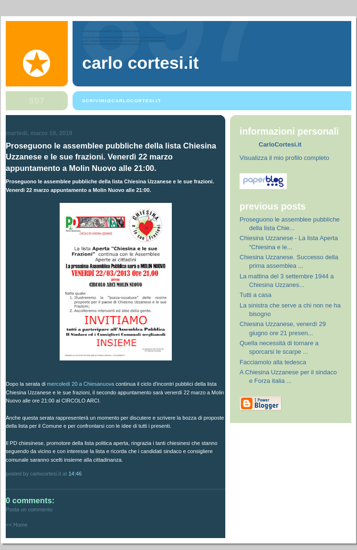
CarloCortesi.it (280, 144)
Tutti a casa (256, 294)
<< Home (16, 525)
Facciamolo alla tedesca (273, 362)
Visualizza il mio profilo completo (284, 157)
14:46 (75, 473)
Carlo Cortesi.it (140, 63)
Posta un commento (29, 509)
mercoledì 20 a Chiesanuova (81, 384)
